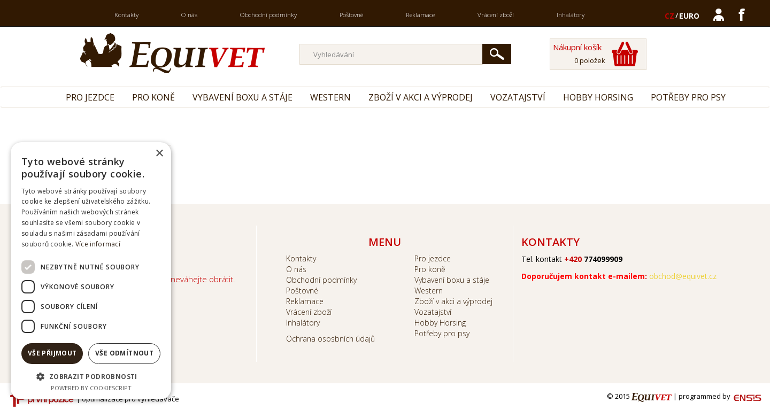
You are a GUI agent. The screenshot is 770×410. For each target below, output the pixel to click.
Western (330, 97)
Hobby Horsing (598, 97)
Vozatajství (517, 97)
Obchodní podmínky (268, 15)
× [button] (159, 154)
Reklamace (420, 15)
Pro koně (153, 97)
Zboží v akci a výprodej (420, 97)
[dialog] (91, 270)
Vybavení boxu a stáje (242, 97)
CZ (669, 16)
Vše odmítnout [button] (124, 353)
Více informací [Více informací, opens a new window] (97, 244)
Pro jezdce (90, 97)
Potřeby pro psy (688, 97)
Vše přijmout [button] (52, 353)
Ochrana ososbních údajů (330, 339)
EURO (689, 16)
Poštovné (351, 15)
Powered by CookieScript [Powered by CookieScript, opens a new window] (91, 388)
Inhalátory (570, 15)
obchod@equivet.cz (683, 276)
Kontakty (126, 15)
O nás (189, 15)
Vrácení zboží (496, 15)
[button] (90, 376)
